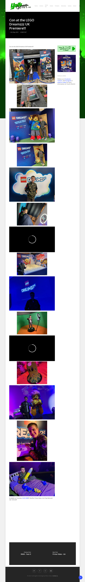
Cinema (41, 6)
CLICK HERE (25, 498)
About (74, 6)
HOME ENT (23, 32)
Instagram (68, 81)
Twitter (59, 81)
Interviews (63, 6)
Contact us (55, 576)
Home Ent (46, 5)
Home (36, 6)
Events (51, 6)
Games (69, 6)
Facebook (68, 79)
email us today (61, 82)
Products (57, 6)
